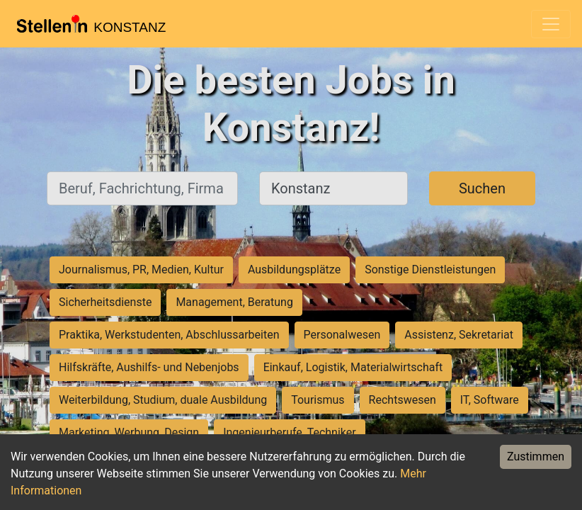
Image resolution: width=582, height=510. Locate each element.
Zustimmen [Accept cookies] (535, 456)
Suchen (482, 188)
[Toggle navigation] (551, 24)
